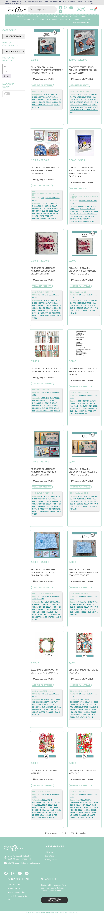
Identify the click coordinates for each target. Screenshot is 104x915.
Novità (78, 20)
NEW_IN (35, 107)
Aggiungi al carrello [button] (42, 85)
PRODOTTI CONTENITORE (87, 107)
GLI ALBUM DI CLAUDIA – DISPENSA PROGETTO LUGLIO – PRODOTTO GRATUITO (83, 271)
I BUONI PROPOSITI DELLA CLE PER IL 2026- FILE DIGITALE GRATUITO (83, 371)
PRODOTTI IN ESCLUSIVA (34, 20)
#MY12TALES (52, 20)
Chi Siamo (34, 17)
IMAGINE (40, 599)
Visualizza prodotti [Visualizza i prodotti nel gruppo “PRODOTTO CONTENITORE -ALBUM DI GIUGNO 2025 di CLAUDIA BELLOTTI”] (41, 587)
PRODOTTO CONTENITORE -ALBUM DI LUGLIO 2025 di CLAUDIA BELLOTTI (43, 271)
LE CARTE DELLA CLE (44, 411)
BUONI (87, 20)
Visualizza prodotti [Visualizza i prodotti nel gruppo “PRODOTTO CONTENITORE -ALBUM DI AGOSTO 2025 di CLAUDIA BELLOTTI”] (41, 487)
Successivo (80, 833)
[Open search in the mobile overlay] (42, 9)
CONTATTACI (17, 4)
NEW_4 (57, 105)
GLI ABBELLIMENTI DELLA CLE (82, 704)
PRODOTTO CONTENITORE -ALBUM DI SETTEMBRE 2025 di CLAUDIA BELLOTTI (83, 70)
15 (72, 833)
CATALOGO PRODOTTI (50, 17)
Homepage (22, 17)
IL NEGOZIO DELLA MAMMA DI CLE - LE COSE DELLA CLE (46, 211)
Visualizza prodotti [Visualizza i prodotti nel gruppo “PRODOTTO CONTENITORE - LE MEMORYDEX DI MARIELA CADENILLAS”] (41, 185)
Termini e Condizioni (16, 892)
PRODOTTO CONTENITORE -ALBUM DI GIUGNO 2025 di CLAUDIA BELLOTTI (43, 572)
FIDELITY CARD (66, 20)
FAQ (9, 899)
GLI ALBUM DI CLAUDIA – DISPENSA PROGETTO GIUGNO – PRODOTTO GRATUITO (83, 572)
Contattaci (49, 856)
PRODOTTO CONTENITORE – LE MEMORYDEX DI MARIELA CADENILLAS (45, 170)
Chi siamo (49, 852)
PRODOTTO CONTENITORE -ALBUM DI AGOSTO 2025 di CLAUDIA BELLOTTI (43, 472)
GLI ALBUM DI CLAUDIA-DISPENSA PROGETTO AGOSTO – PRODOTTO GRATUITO (84, 472)
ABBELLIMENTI (84, 699)
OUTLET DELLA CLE (82, 17)
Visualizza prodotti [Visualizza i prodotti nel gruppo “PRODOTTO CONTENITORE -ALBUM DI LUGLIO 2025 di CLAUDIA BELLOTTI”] (41, 286)
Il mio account (14, 885)
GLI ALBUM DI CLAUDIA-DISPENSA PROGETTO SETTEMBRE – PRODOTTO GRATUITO (47, 70)
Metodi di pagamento (17, 896)
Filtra (6, 76)
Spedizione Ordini (15, 888)
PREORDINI (66, 17)
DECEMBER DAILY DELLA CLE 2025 (84, 702)
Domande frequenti (82, 22)
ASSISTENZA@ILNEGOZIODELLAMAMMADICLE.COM (40, 1)
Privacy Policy (50, 859)
